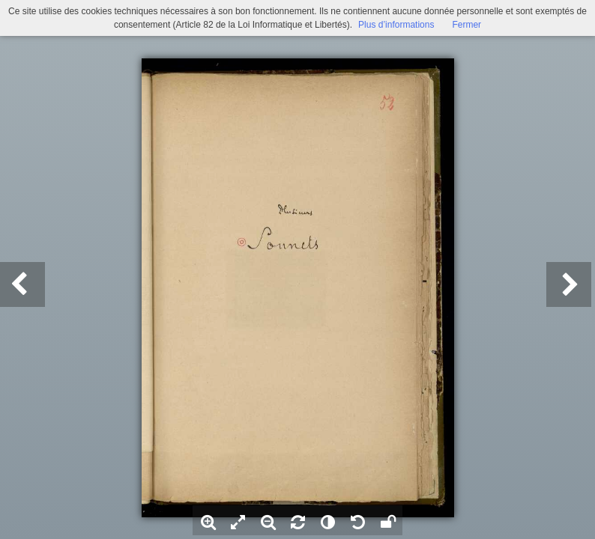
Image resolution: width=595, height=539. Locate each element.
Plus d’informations (396, 24)
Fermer (466, 24)
